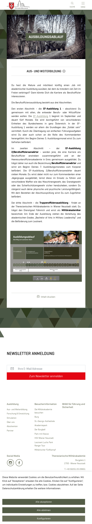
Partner (10, 430)
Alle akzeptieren (44, 501)
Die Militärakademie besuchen (43, 411)
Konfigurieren (44, 518)
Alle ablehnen (44, 510)
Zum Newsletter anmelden (46, 376)
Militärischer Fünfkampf (45, 450)
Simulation (11, 418)
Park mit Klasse (42, 434)
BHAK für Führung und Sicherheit (73, 405)
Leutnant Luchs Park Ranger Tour (44, 444)
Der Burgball (40, 429)
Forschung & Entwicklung (18, 413)
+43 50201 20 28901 (75, 469)
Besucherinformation (46, 404)
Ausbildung (13, 404)
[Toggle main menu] (83, 5)
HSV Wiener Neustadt (44, 438)
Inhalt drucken (46, 296)
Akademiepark (41, 425)
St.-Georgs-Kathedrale (45, 421)
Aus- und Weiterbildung (17, 409)
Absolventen (12, 426)
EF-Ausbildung (40, 116)
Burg (37, 417)
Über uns (11, 422)
